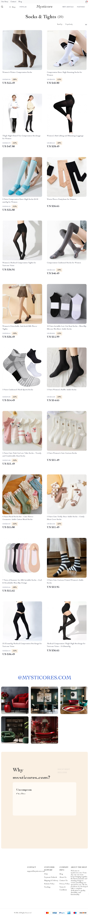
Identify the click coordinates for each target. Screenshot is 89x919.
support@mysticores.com (36, 873)
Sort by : (60, 26)
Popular (23, 7)
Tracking (47, 889)
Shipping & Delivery (51, 882)
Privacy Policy (64, 886)
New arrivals (67, 7)
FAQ (46, 876)
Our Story (4, 2)
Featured (81, 7)
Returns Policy (49, 886)
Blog (20, 2)
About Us (62, 879)
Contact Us (63, 882)
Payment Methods (50, 879)
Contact (13, 2)
